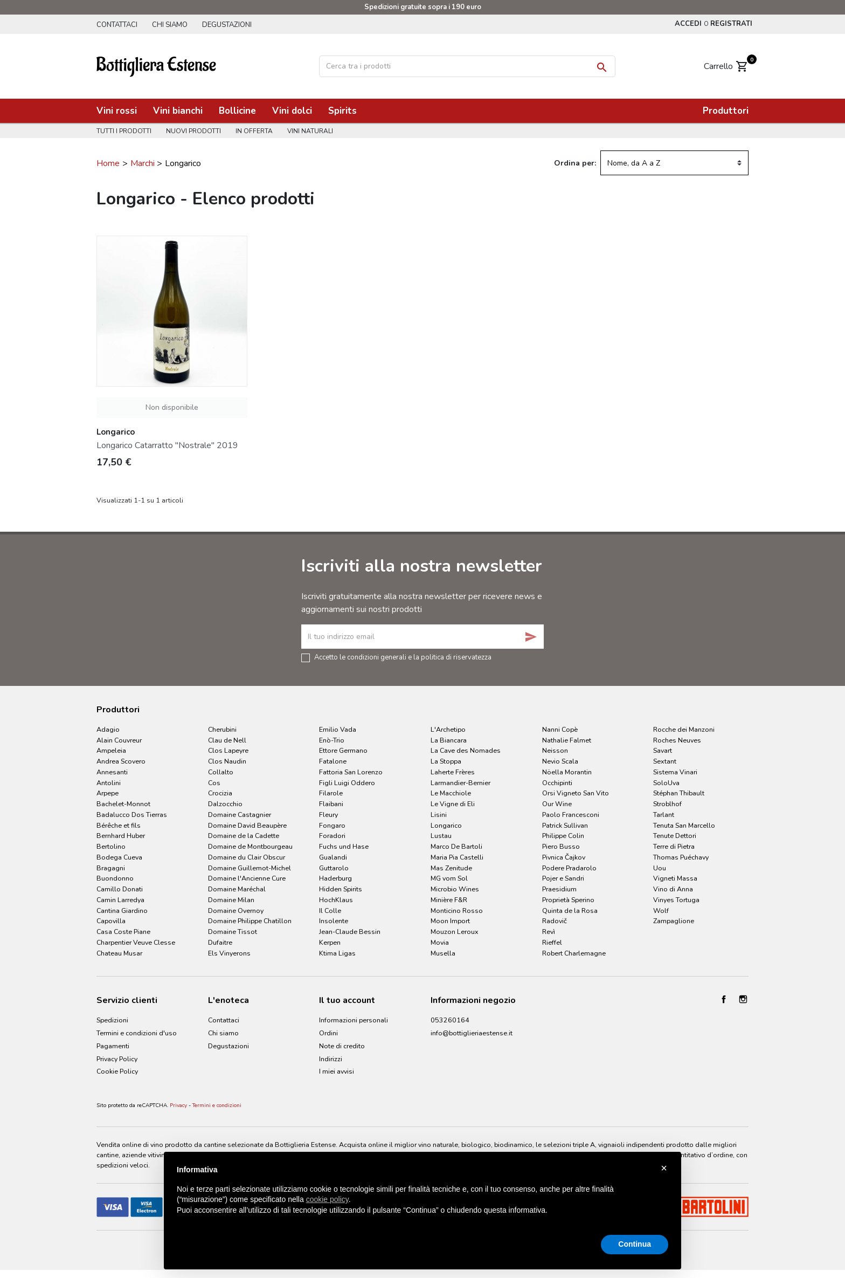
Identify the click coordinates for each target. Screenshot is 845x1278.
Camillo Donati (119, 889)
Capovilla (111, 920)
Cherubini (222, 729)
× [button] (664, 1168)
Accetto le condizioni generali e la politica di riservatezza (402, 656)
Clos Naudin (227, 761)
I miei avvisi (336, 1071)
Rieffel (552, 942)
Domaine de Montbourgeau (250, 846)
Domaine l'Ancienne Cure (247, 878)
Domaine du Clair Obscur (246, 857)
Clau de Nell (227, 740)
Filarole (331, 793)
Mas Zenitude (451, 867)
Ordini (328, 1032)
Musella (443, 953)
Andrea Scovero (121, 761)
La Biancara (449, 740)
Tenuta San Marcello (684, 825)
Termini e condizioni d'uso (136, 1032)
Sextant (664, 761)
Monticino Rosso (457, 910)
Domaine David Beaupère (247, 825)
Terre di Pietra (674, 846)
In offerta (254, 131)
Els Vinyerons (229, 953)
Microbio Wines (455, 889)
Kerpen (330, 942)
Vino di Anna (673, 889)
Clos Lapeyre (228, 750)
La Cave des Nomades (466, 750)
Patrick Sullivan (565, 825)
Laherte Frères (453, 772)
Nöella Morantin (567, 772)
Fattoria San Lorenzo (351, 772)
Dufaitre (220, 942)
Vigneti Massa (675, 878)
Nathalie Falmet (566, 740)
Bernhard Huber (120, 835)
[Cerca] (467, 66)
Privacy (178, 1105)
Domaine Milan (231, 899)
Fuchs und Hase (344, 846)
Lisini (439, 814)
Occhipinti (557, 782)
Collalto (220, 772)
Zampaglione (673, 920)
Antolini (108, 782)
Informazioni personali (353, 1020)
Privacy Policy (116, 1058)
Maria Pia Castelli (457, 857)
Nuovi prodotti (193, 131)
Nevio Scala (560, 761)
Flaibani (331, 803)
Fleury (328, 814)
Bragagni (110, 867)
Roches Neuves (677, 740)
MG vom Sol (449, 878)
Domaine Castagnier (239, 814)
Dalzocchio (225, 803)
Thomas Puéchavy (681, 857)
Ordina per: (575, 163)
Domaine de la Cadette (243, 835)
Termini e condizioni (216, 1105)
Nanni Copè (560, 729)
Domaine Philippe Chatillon (250, 920)
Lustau (441, 835)
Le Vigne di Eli (453, 803)
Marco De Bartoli (456, 846)
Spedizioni (112, 1020)
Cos (214, 782)
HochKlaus (336, 899)
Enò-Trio (331, 740)
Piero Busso (561, 846)
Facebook (723, 999)
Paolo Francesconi (570, 814)
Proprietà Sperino (568, 899)
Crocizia (220, 793)
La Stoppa (446, 761)
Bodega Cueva (119, 857)
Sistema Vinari (675, 772)
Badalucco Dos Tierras (131, 814)
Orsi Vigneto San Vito (575, 793)
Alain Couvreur (119, 740)
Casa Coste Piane (123, 931)
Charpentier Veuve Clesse (135, 942)
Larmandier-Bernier (460, 782)
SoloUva (666, 782)
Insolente (333, 920)
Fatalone (333, 761)
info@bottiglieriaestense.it (471, 1032)
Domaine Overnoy (236, 910)
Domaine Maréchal (237, 889)
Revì (548, 931)
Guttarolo (334, 867)
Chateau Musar (119, 953)
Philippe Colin (563, 835)
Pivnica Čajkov (563, 857)
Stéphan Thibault (678, 793)
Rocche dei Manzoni (684, 729)
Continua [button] (634, 1244)
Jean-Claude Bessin (349, 931)
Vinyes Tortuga (676, 899)
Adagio (108, 729)
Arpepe (107, 793)
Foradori (332, 835)
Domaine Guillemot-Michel (249, 867)
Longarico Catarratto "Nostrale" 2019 (167, 445)
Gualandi (333, 857)
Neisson (555, 750)
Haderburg (335, 878)
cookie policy (327, 1199)
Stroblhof (667, 803)
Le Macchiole (451, 793)
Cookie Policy (117, 1071)
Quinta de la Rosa (570, 910)
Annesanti (112, 772)
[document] (422, 1199)
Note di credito (342, 1045)
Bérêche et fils (118, 825)
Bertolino (111, 846)
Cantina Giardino (122, 910)
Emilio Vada (337, 729)
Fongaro (332, 825)
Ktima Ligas (337, 953)
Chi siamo (170, 25)
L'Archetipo (448, 729)
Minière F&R (449, 899)
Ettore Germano (343, 750)
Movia (440, 942)
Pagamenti (112, 1045)
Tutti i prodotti (123, 131)
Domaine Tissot (232, 931)
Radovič (554, 920)
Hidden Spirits (340, 889)
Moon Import (450, 920)
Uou (659, 867)
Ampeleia (111, 750)
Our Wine (557, 803)
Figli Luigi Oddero (347, 782)
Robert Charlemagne (574, 953)
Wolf (661, 910)
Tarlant (663, 814)
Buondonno (115, 878)
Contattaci (116, 25)
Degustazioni (227, 25)
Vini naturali (310, 131)
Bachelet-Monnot (123, 803)
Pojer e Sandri (563, 878)
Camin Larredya (120, 899)
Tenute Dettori (674, 835)
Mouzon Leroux (455, 931)
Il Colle (330, 910)
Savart (662, 750)
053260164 (450, 1020)
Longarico (446, 825)
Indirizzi (330, 1058)
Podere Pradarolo (569, 867)
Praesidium (559, 889)
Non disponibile (172, 407)
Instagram (743, 999)
